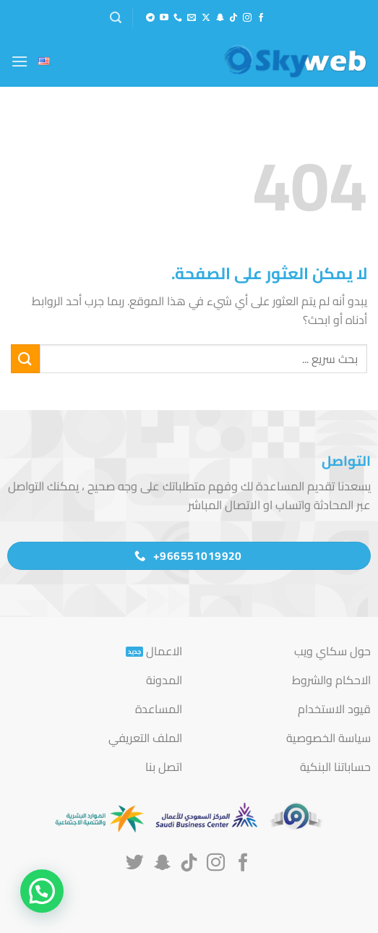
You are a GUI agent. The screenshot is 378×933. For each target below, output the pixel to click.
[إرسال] (25, 358)
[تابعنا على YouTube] (164, 18)
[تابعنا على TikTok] (233, 18)
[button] (115, 17)
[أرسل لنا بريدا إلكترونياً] (191, 18)
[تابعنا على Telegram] (150, 18)
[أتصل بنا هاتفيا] (177, 18)
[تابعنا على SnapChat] (219, 18)
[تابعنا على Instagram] (247, 18)
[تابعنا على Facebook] (261, 18)
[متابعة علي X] (206, 18)
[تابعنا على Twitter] (135, 863)
